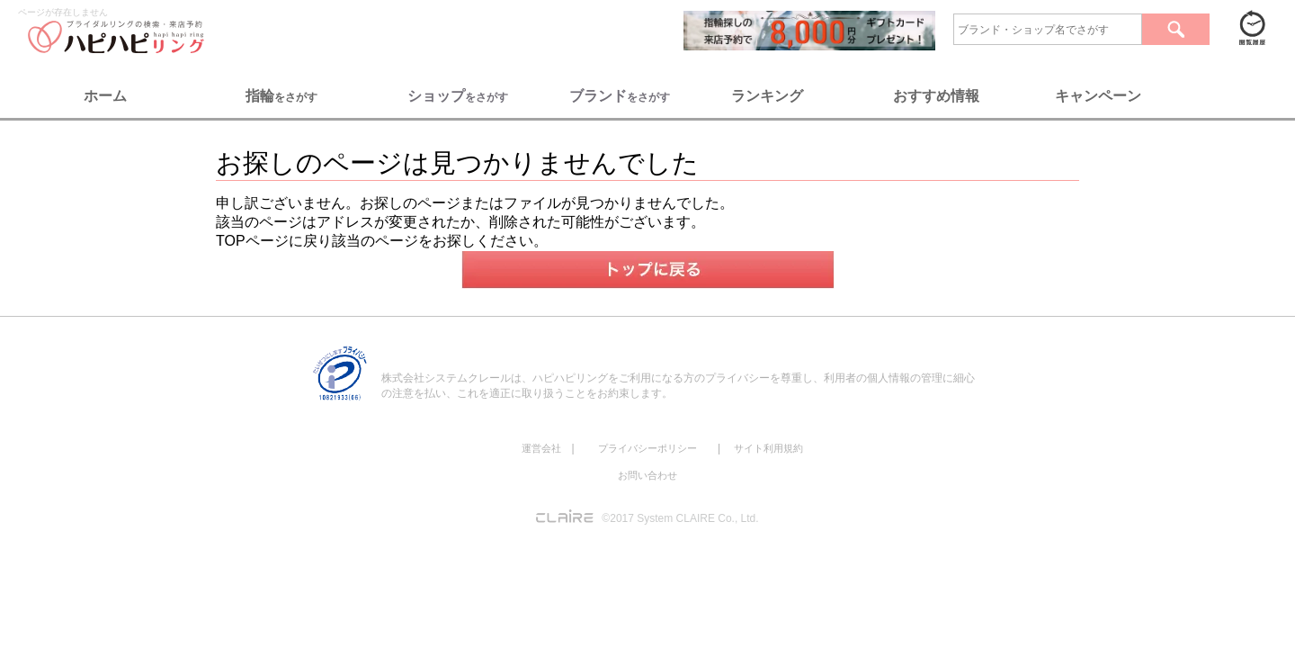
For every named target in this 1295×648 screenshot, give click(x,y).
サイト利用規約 (768, 448)
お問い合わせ (647, 475)
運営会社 (541, 448)
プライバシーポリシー (647, 448)
